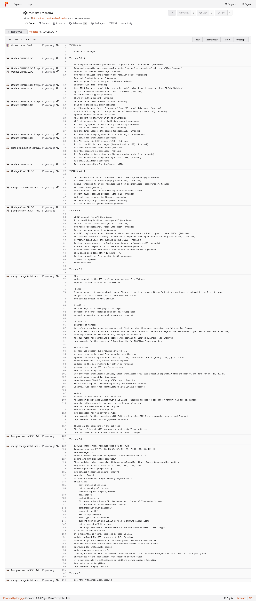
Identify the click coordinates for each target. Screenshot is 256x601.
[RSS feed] (172, 12)
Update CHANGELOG (22, 58)
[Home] (6, 4)
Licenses (241, 598)
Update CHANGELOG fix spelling (28, 68)
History (227, 39)
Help (29, 4)
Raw (198, 39)
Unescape (241, 39)
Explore (18, 4)
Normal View (211, 39)
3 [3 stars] (211, 12)
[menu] (229, 598)
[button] (57, 45)
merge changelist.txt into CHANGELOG (31, 187)
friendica (34, 13)
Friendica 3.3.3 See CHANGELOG (28, 147)
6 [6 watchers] (193, 12)
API (250, 598)
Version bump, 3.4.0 (21, 45)
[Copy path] (57, 32)
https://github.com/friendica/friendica (49, 18)
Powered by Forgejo (13, 598)
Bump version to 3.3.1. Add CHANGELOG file (34, 210)
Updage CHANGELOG (22, 171)
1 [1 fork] (230, 12)
